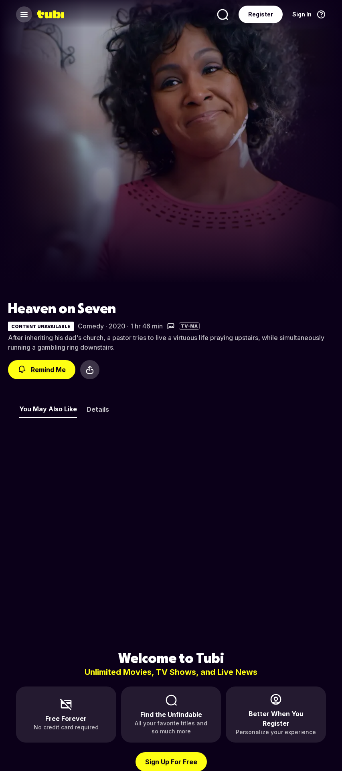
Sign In (302, 14)
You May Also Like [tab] (48, 409)
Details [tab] (98, 409)
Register (260, 14)
